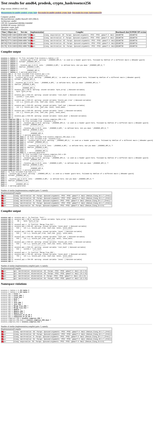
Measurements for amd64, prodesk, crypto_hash (19, 13)
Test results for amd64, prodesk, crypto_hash (54, 13)
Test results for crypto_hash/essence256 (87, 13)
